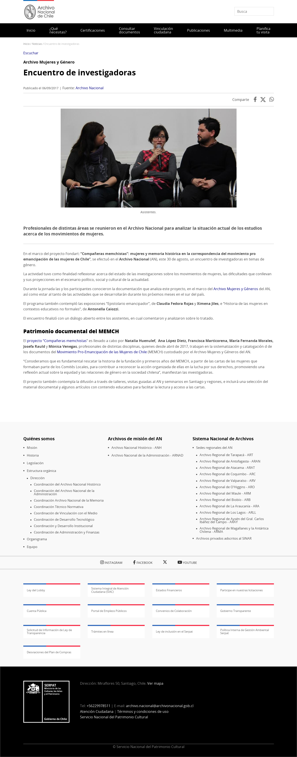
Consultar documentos (129, 30)
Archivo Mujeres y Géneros (235, 288)
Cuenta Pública (36, 611)
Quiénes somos (39, 438)
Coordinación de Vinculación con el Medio (65, 513)
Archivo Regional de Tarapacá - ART (226, 455)
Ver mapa (155, 683)
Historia (33, 455)
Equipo (32, 547)
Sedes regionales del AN (214, 448)
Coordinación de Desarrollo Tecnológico (64, 519)
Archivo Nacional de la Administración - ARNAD (147, 455)
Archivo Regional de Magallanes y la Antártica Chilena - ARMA (234, 530)
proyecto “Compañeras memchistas (57, 340)
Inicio (31, 30)
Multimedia (233, 30)
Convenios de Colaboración (174, 611)
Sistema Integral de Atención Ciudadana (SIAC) (110, 589)
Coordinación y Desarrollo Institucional (63, 526)
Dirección (37, 478)
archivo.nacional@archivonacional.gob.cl (159, 705)
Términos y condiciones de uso (143, 711)
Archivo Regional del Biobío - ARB (225, 499)
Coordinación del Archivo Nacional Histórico (67, 484)
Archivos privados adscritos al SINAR (223, 538)
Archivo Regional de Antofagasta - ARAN (230, 461)
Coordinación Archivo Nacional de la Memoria (69, 500)
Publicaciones (198, 30)
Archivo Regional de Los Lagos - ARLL (228, 512)
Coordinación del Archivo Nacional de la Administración (64, 492)
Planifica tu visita (263, 30)
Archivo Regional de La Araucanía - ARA (229, 506)
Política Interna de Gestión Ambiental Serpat (244, 631)
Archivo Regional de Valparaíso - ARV (227, 480)
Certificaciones (92, 30)
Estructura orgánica (41, 471)
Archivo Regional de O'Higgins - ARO (227, 487)
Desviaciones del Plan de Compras (49, 652)
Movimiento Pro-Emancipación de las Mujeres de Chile (102, 351)
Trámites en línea (102, 631)
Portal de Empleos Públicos (109, 611)
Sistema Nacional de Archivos (223, 438)
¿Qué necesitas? (58, 30)
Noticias (37, 44)
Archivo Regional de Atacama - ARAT (227, 467)
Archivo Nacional (90, 88)
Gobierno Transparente (235, 611)
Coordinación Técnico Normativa (58, 506)
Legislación (35, 463)
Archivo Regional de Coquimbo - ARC (227, 474)
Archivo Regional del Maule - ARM (225, 493)
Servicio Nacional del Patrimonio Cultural (114, 717)
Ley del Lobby (36, 590)
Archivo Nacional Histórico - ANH (136, 448)
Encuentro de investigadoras (79, 72)
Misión (32, 448)
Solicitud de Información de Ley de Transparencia (49, 631)
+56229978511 (98, 705)
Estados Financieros (169, 590)
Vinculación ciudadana (163, 30)
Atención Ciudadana (96, 711)
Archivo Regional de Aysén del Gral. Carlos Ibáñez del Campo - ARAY (232, 520)
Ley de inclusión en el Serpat (174, 631)
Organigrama (37, 539)
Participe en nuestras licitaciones (241, 590)
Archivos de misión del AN (135, 438)
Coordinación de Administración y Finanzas (66, 532)
